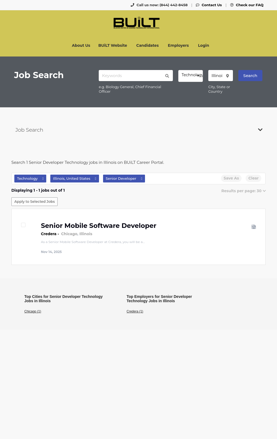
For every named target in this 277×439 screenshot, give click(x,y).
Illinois (85, 233)
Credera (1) (135, 311)
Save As (231, 178)
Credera (49, 233)
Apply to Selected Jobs (34, 201)
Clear (253, 178)
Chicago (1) (32, 311)
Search (250, 75)
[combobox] (190, 76)
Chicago (69, 233)
